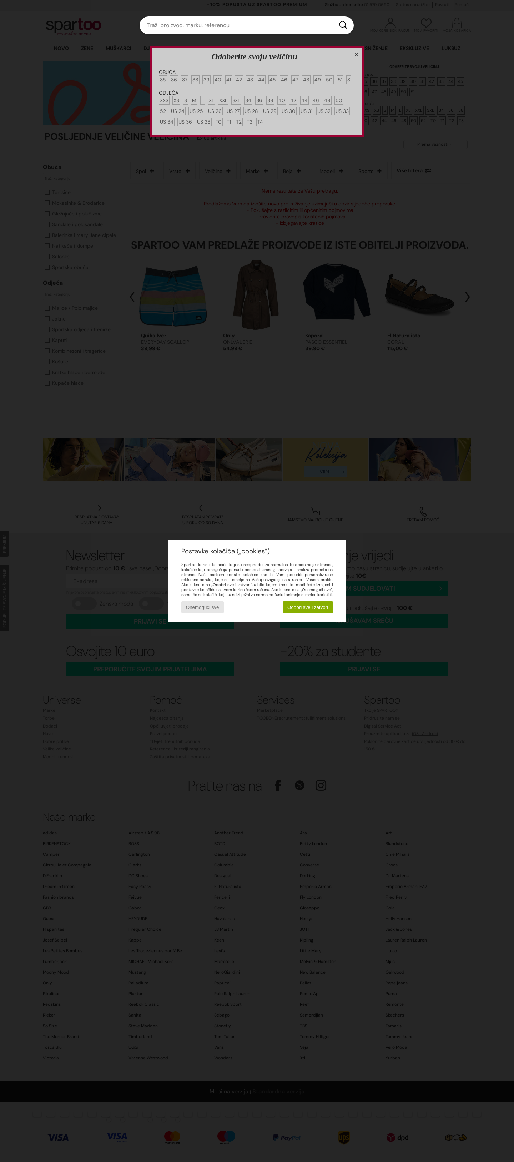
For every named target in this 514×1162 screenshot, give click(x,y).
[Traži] (343, 25)
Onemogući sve (202, 607)
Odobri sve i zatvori (307, 607)
